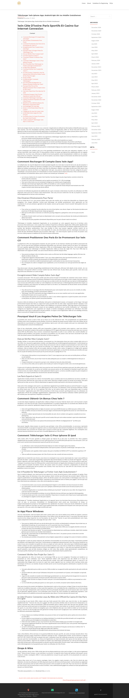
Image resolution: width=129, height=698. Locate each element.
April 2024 (94, 51)
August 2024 (95, 37)
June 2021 (94, 133)
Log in (93, 149)
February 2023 (95, 87)
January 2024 (95, 60)
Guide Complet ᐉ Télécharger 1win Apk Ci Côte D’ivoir (33, 117)
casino (33, 668)
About (89, 3)
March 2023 (95, 84)
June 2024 (94, 44)
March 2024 (95, 54)
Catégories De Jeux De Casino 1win (33, 108)
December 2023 (96, 64)
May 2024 (94, 47)
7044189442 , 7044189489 (77, 690)
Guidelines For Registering (100, 3)
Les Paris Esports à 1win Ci (30, 52)
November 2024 (96, 28)
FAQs (111, 3)
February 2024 (95, 57)
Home (83, 3)
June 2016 (94, 140)
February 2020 (95, 136)
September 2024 (96, 34)
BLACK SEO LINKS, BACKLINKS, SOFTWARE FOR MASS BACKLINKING (40, 675)
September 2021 (96, 130)
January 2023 (95, 90)
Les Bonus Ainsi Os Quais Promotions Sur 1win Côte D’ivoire (34, 114)
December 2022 (96, 93)
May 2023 (94, 77)
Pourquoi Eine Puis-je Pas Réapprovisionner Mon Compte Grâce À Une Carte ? (34, 84)
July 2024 (94, 41)
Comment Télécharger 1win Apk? (32, 95)
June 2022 (94, 113)
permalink (47, 668)
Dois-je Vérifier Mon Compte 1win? (33, 51)
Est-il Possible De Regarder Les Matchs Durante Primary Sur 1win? (33, 80)
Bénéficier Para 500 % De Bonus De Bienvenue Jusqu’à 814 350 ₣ (33, 100)
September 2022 (96, 103)
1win (65, 170)
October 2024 (95, 31)
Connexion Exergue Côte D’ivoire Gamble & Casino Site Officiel (32, 92)
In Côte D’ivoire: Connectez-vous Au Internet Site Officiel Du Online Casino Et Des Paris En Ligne (34, 71)
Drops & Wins (27, 74)
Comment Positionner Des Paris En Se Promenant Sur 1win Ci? (34, 41)
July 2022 (94, 110)
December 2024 (96, 24)
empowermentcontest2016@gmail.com (53, 689)
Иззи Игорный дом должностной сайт (75, 677)
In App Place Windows (29, 64)
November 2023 (96, 67)
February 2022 (95, 123)
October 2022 (95, 100)
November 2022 (96, 97)
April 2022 (94, 120)
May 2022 (94, 116)
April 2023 (94, 80)
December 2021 (96, 126)
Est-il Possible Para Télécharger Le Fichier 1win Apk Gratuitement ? (33, 62)
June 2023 (94, 74)
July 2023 (94, 70)
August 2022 (95, 107)
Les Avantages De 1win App (31, 103)
